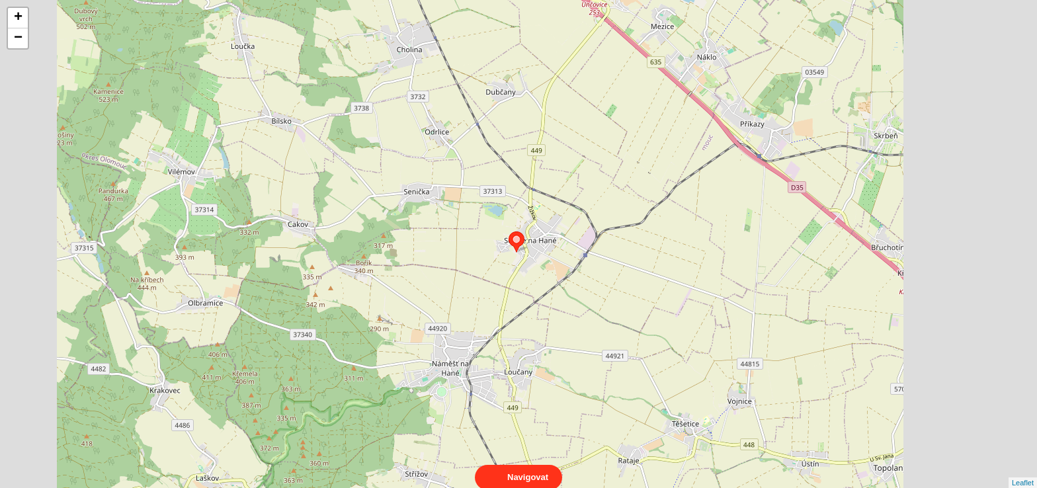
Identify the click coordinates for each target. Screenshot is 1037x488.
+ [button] (18, 18)
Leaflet (1023, 471)
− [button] (18, 38)
